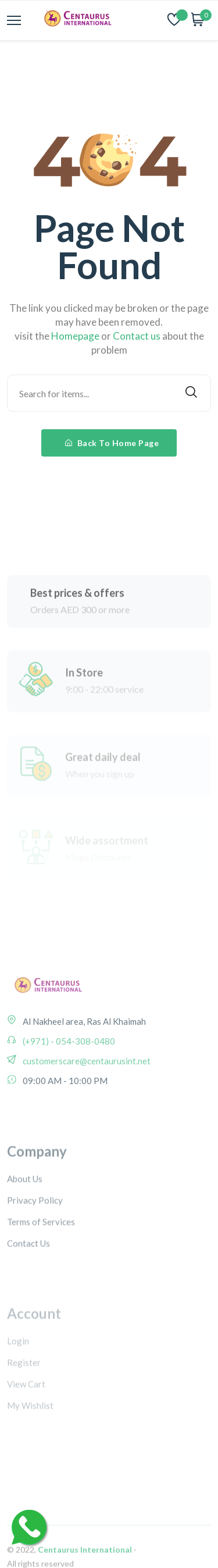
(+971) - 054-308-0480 (68, 1059)
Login (18, 1367)
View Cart (26, 1410)
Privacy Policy (35, 1229)
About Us (24, 1207)
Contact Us (28, 1272)
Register (24, 1389)
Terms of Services (41, 1250)
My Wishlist (30, 1432)
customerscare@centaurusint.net (86, 1079)
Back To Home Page (112, 443)
